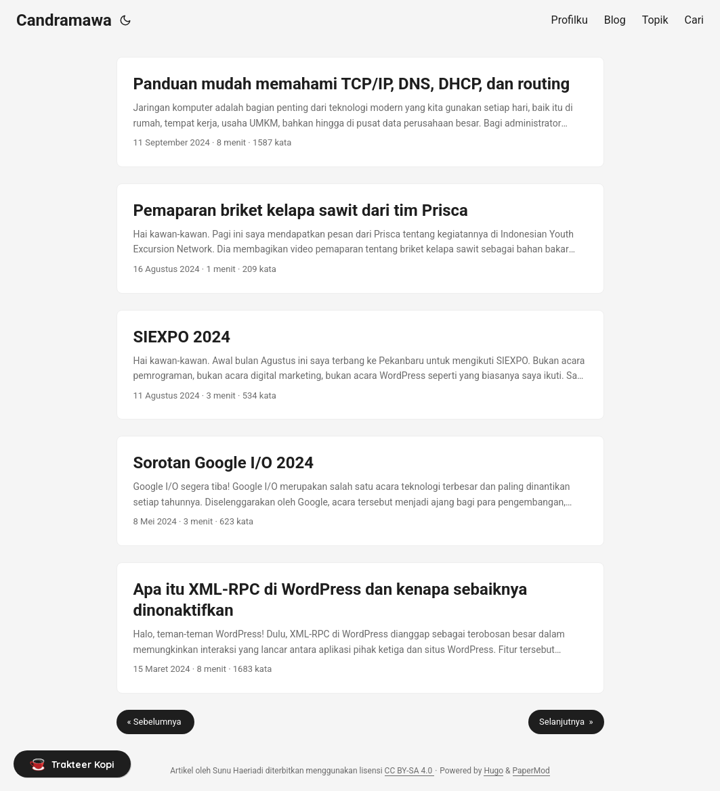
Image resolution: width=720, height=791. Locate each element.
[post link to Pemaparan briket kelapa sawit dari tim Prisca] (360, 238)
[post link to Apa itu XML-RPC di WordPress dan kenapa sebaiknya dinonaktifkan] (360, 628)
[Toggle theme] (125, 20)
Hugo (493, 770)
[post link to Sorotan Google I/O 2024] (360, 490)
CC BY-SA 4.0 (410, 770)
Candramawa (64, 20)
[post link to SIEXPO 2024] (360, 365)
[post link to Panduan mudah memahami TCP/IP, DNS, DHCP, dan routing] (360, 112)
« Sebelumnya (155, 722)
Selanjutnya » (566, 722)
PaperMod (531, 770)
